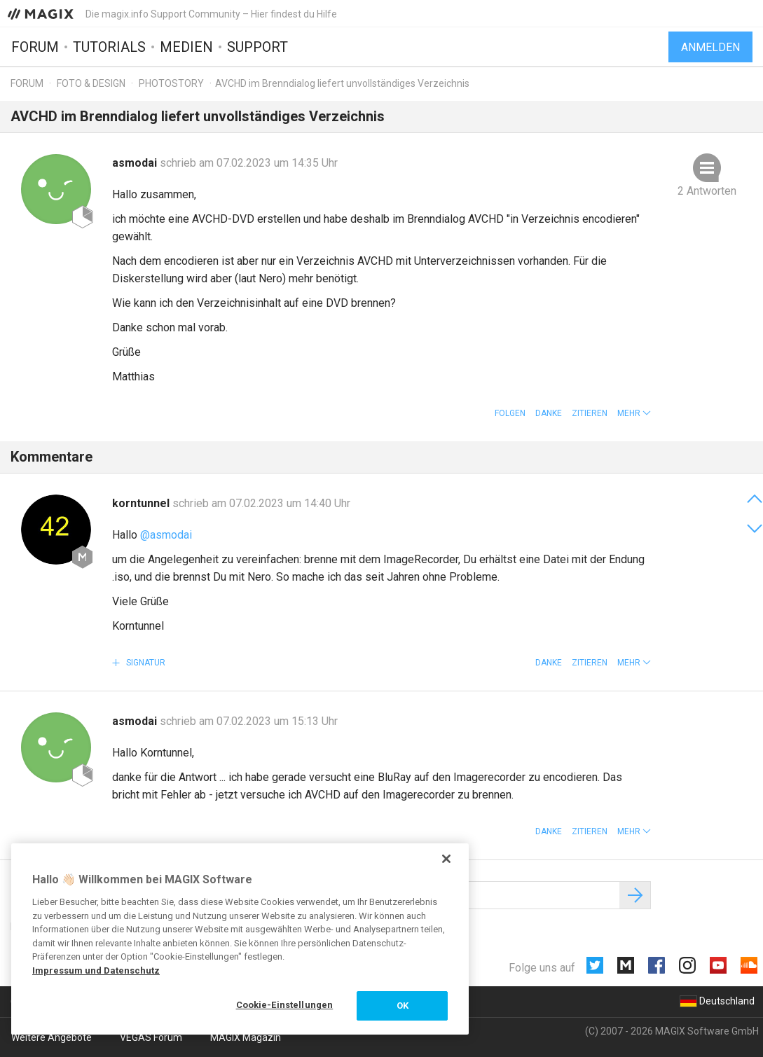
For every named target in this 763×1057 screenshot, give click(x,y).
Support (257, 47)
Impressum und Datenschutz (96, 970)
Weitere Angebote (51, 1037)
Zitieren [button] (589, 413)
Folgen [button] (510, 413)
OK (402, 1005)
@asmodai (166, 534)
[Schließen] (446, 858)
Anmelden (710, 47)
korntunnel (142, 503)
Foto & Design (91, 83)
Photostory (171, 83)
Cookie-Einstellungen (285, 1005)
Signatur (144, 663)
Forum (35, 47)
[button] (634, 413)
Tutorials (109, 47)
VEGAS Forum (151, 1037)
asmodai (136, 163)
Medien (186, 47)
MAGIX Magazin (245, 1037)
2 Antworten (707, 191)
